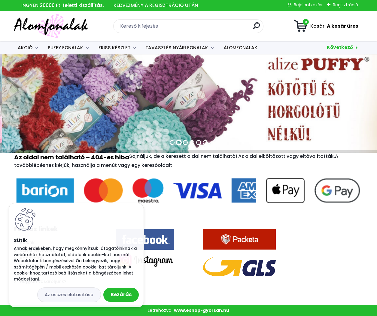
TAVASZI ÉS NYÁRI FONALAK (176, 47)
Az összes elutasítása (69, 295)
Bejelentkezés (308, 5)
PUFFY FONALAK (65, 47)
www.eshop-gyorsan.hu (201, 310)
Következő (340, 47)
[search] (256, 28)
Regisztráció (345, 5)
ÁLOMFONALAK (240, 47)
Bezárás (121, 294)
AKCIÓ (25, 47)
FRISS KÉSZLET (114, 47)
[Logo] (51, 26)
